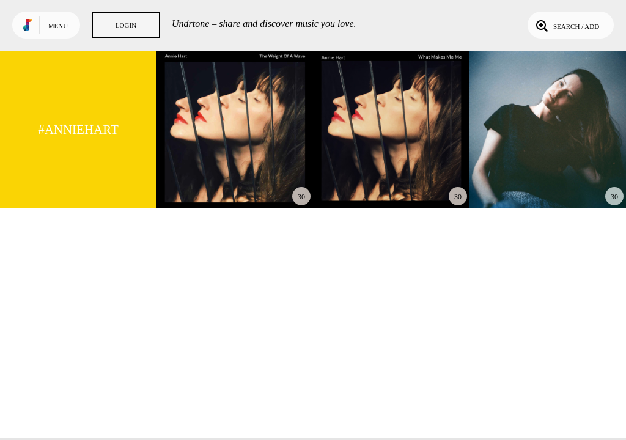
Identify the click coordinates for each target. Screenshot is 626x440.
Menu (58, 25)
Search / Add (566, 25)
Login (126, 25)
